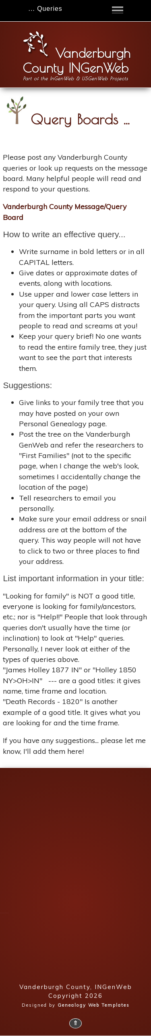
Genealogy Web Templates (94, 1005)
